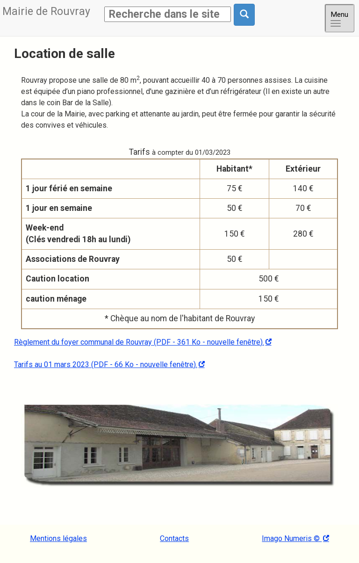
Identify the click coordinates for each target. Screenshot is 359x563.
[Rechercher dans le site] (244, 15)
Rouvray (46, 11)
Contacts (174, 538)
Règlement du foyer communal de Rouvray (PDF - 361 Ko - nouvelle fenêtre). (139, 342)
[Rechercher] (167, 14)
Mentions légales (58, 538)
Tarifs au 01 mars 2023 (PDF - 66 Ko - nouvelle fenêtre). (105, 364)
